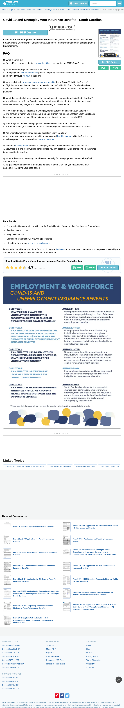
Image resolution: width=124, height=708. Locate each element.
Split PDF (50, 645)
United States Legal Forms (109, 466)
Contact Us (90, 664)
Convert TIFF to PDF (10, 660)
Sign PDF (50, 653)
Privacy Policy (92, 656)
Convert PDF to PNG (10, 681)
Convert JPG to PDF (10, 667)
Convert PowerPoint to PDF (13, 664)
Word (115, 68)
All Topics (90, 667)
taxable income (64, 136)
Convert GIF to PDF (10, 656)
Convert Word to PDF (11, 645)
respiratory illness (44, 63)
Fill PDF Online (25, 32)
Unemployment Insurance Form (60, 466)
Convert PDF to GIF (10, 685)
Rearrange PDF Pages (55, 660)
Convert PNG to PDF (10, 653)
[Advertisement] (62, 194)
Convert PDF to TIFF (10, 689)
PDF (103, 68)
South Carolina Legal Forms (85, 466)
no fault (26, 76)
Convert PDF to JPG (10, 678)
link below (60, 249)
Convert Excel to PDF (11, 649)
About (88, 645)
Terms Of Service (93, 660)
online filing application (38, 243)
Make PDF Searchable (55, 664)
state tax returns (46, 139)
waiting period (21, 146)
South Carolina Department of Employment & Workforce (24, 466)
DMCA (89, 653)
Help (88, 649)
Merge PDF (51, 649)
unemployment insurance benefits (39, 82)
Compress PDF (52, 656)
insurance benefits (29, 73)
